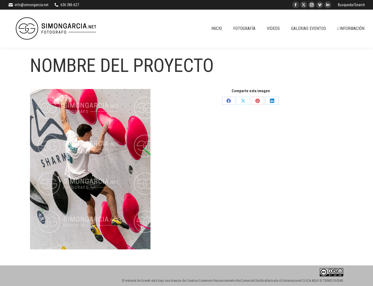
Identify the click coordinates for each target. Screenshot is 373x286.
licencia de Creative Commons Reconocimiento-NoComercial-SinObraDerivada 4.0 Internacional (236, 281)
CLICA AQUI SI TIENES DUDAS (322, 281)
